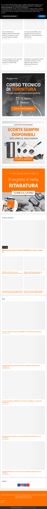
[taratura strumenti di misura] (23, 211)
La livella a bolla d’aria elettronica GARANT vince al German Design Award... (22, 331)
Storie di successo (7, 218)
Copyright (34, 507)
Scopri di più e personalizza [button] (9, 16)
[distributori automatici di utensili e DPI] (23, 163)
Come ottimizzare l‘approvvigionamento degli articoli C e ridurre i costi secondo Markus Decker (11, 34)
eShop (2, 502)
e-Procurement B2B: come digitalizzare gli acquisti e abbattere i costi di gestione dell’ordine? (33, 34)
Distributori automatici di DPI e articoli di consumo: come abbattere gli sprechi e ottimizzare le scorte (34, 61)
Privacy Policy (25, 507)
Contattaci (3, 500)
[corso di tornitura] (23, 115)
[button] (45, 2)
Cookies (30, 507)
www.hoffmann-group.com (26, 497)
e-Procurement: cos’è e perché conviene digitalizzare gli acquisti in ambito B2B (12, 60)
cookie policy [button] (25, 7)
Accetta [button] (42, 16)
